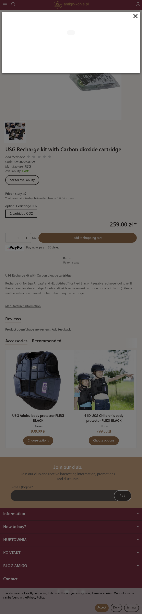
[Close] (135, 16)
